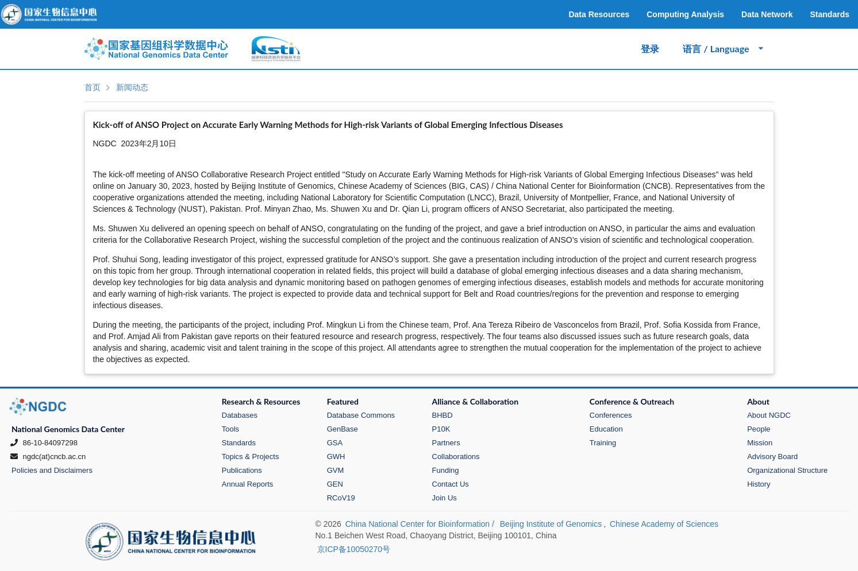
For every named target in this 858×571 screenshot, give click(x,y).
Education (606, 429)
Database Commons (361, 415)
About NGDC (769, 415)
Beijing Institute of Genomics (551, 524)
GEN (335, 484)
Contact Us (450, 484)
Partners (446, 442)
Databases (239, 415)
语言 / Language (724, 48)
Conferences (611, 415)
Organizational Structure (787, 470)
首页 (92, 87)
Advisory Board (772, 456)
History (758, 484)
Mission (759, 442)
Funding (445, 470)
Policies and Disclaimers (52, 470)
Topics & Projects (250, 456)
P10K (441, 429)
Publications (242, 470)
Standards (239, 442)
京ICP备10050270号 (354, 549)
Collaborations (456, 456)
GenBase (342, 429)
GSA (335, 442)
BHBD (442, 415)
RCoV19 (341, 498)
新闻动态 (132, 87)
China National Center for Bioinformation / (421, 524)
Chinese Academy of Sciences (664, 524)
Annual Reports (248, 484)
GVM (335, 470)
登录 (650, 48)
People (758, 429)
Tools (230, 429)
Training (603, 442)
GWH (336, 456)
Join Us (444, 498)
